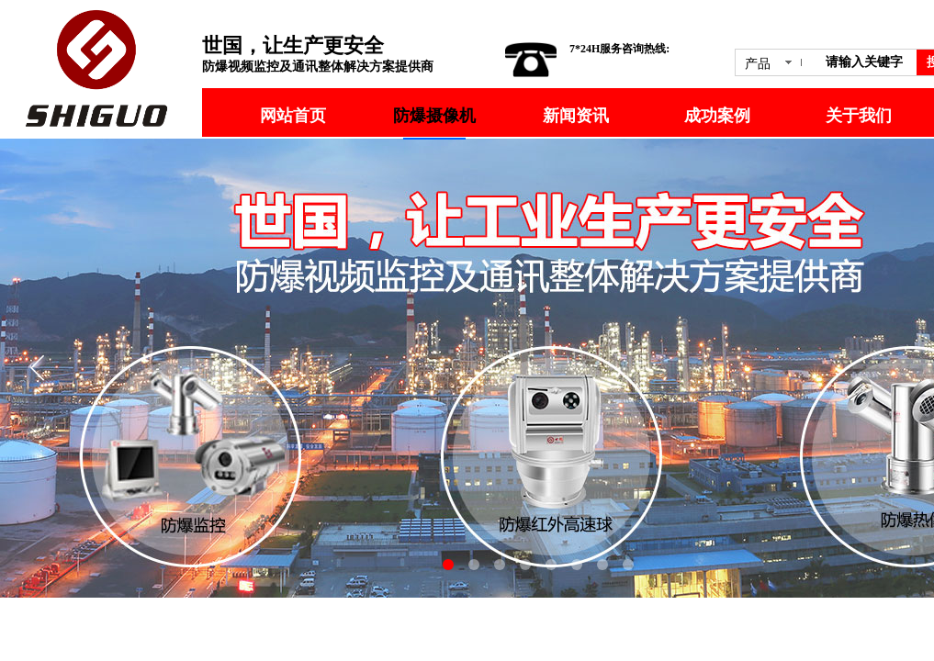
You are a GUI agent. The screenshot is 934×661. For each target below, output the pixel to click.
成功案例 (717, 115)
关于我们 (859, 115)
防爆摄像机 (434, 115)
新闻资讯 (576, 115)
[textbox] (867, 62)
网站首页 (293, 115)
